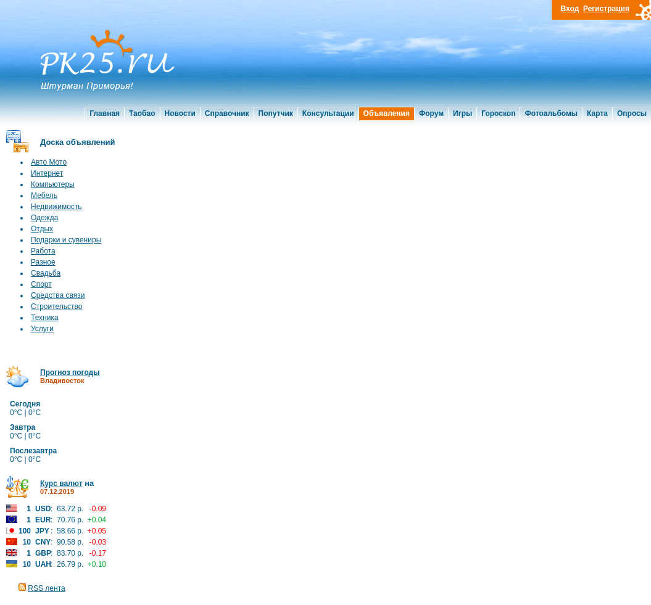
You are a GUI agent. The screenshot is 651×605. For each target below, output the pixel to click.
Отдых (42, 228)
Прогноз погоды (69, 372)
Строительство (57, 306)
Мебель (44, 195)
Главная (104, 113)
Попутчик (276, 113)
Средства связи (58, 295)
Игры (462, 113)
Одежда (44, 217)
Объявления (386, 113)
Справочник (227, 113)
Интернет (47, 173)
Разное (43, 262)
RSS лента (46, 588)
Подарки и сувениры (66, 240)
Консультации (328, 113)
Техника (45, 317)
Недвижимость (56, 206)
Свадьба (45, 273)
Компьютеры (53, 184)
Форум (431, 113)
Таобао (142, 113)
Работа (43, 251)
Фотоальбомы (551, 113)
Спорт (41, 284)
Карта (597, 113)
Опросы (632, 113)
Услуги (42, 328)
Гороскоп (498, 113)
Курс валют (61, 483)
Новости (180, 113)
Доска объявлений (77, 142)
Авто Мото (49, 162)
